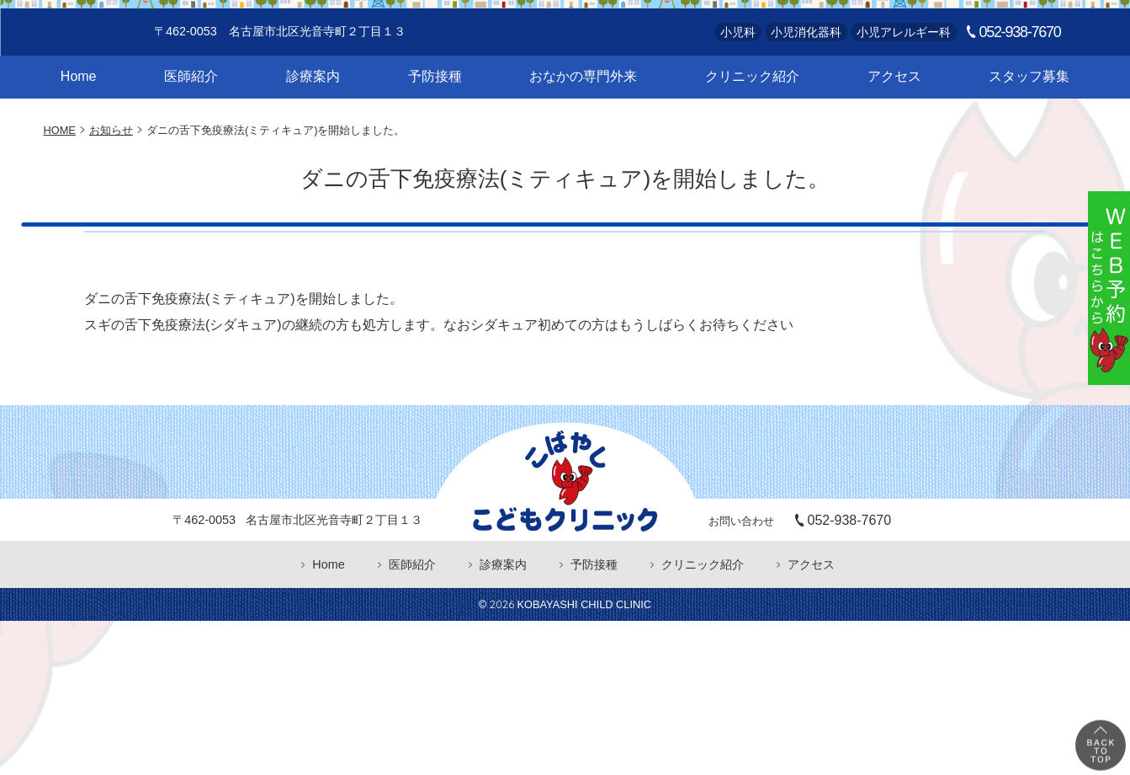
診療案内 (313, 146)
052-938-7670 (1020, 102)
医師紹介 (191, 146)
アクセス (894, 146)
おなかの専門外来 (583, 146)
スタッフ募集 (1029, 146)
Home (79, 146)
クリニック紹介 (752, 146)
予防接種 (435, 146)
